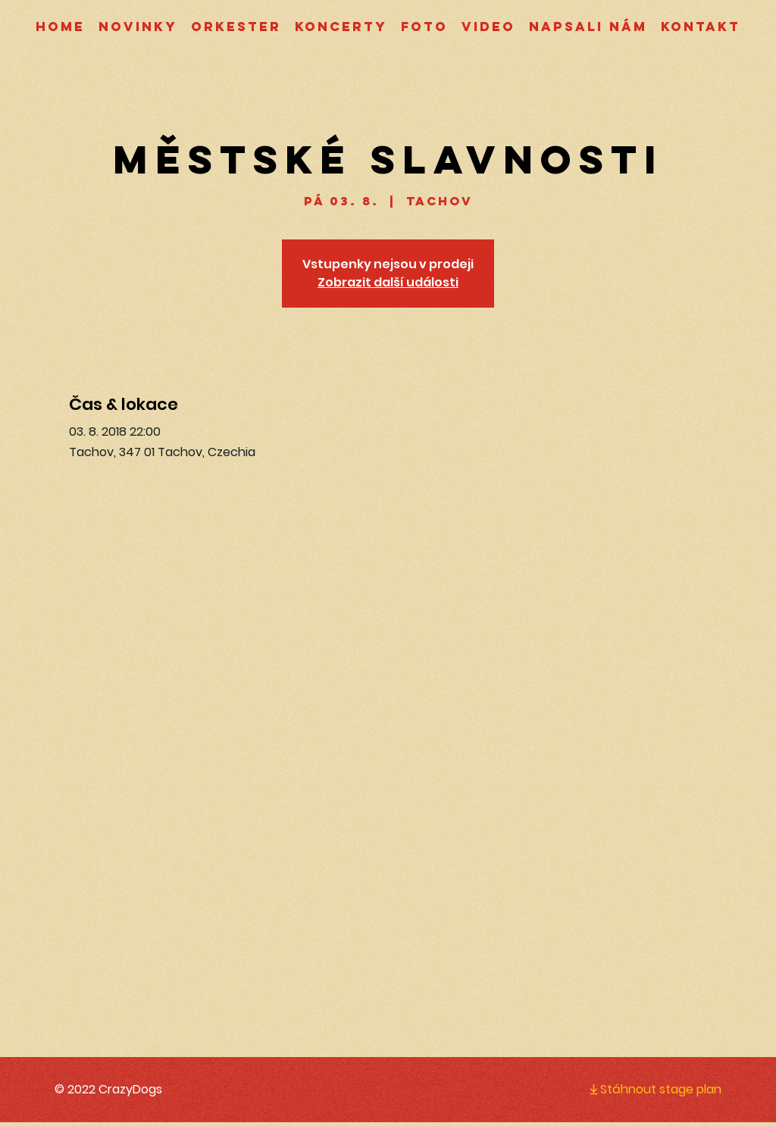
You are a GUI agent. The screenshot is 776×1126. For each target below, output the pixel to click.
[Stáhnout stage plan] (642, 1089)
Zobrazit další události (388, 282)
